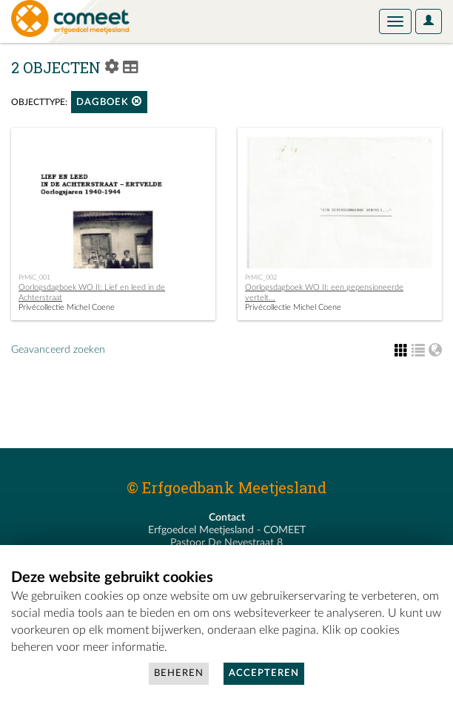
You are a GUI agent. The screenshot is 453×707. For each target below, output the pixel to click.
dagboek (109, 101)
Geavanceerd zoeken (58, 350)
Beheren (179, 673)
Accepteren (264, 673)
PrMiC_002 (261, 277)
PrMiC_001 (34, 277)
